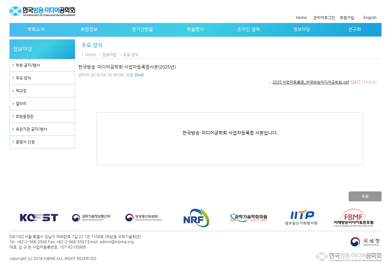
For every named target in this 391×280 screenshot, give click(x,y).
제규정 (21, 91)
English (370, 18)
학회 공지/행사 (28, 65)
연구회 (354, 29)
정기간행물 (142, 29)
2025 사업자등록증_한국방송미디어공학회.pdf (310, 82)
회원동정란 (25, 116)
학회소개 (36, 29)
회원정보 (89, 29)
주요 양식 (23, 78)
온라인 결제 (248, 29)
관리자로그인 (324, 18)
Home (301, 18)
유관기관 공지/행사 (31, 129)
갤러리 (21, 104)
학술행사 (195, 29)
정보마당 (301, 29)
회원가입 (347, 18)
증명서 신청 (25, 142)
